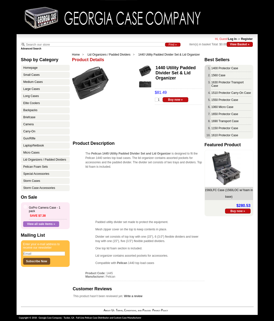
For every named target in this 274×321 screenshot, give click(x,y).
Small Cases (31, 75)
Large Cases (31, 89)
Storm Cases (31, 181)
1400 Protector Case (224, 68)
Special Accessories (36, 173)
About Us (109, 310)
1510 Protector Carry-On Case (231, 93)
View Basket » (239, 44)
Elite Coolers (31, 103)
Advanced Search (31, 48)
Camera (28, 124)
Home (76, 54)
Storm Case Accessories (39, 188)
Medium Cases (33, 82)
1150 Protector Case (224, 128)
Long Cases (31, 96)
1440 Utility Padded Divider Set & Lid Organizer (169, 54)
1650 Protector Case (224, 114)
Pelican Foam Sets (35, 166)
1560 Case (218, 75)
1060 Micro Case (222, 107)
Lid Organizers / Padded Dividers (109, 54)
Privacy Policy (160, 310)
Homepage (30, 67)
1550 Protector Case (224, 100)
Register (247, 39)
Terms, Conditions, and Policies (133, 310)
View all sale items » (41, 224)
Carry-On (29, 131)
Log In (232, 39)
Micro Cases (31, 152)
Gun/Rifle (29, 138)
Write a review (133, 296)
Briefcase (29, 117)
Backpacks (30, 110)
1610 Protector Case (224, 135)
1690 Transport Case (225, 121)
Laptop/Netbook (33, 145)
